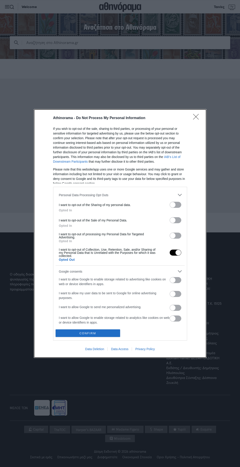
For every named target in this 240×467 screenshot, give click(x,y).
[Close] (197, 118)
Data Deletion (94, 349)
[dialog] (120, 233)
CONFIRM (87, 333)
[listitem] (120, 195)
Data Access (119, 349)
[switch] (175, 205)
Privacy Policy (145, 349)
